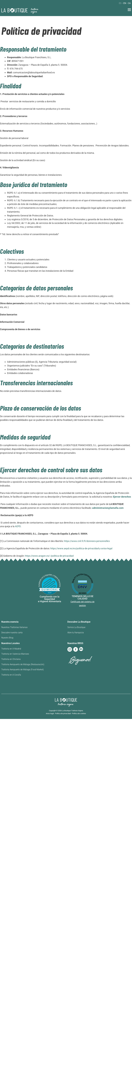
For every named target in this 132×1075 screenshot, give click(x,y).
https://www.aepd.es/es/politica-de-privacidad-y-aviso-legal (81, 548)
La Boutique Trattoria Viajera (72, 711)
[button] (129, 10)
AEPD (18, 526)
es (120, 3)
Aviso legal (50, 713)
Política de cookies (79, 713)
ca (129, 3)
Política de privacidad (63, 713)
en (124, 3)
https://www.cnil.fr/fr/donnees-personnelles (87, 541)
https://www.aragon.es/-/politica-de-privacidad (49, 555)
